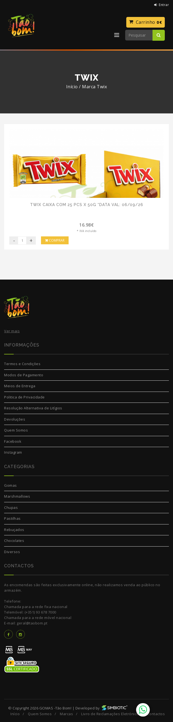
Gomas (10, 485)
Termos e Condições (22, 363)
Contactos (156, 713)
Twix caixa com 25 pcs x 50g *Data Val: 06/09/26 (86, 204)
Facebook (12, 441)
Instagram (13, 452)
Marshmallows (17, 496)
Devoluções (14, 419)
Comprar (54, 240)
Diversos (12, 551)
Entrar (161, 4)
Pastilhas (12, 518)
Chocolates (14, 540)
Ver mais (12, 330)
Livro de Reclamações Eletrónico (110, 713)
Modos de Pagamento (23, 374)
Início (72, 87)
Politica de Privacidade (24, 397)
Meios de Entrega (19, 385)
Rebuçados (14, 529)
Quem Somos (16, 430)
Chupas (11, 507)
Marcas (66, 713)
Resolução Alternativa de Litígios (33, 408)
